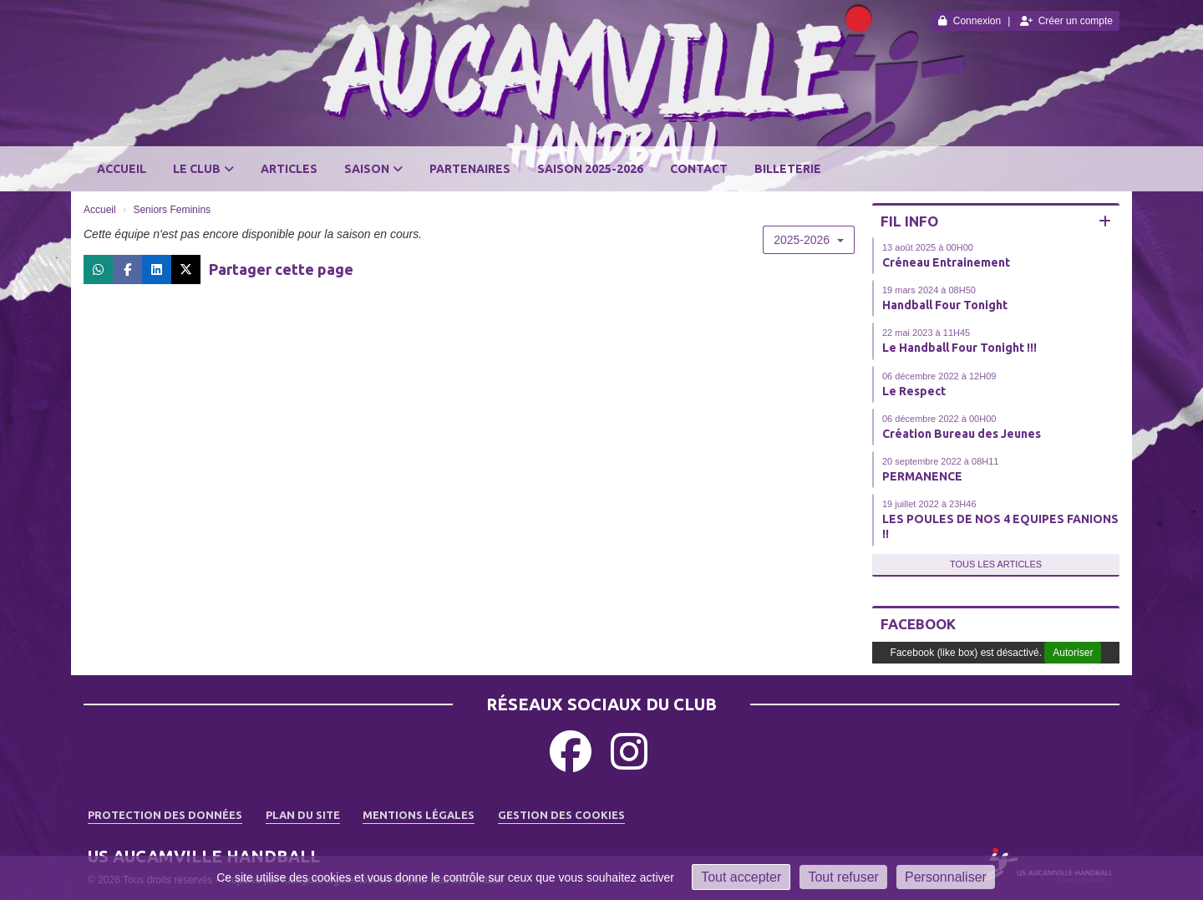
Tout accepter (741, 877)
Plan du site (303, 815)
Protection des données (165, 815)
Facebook (918, 624)
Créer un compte (1066, 21)
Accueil (121, 168)
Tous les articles (996, 564)
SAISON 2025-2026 (590, 168)
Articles (289, 168)
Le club (203, 168)
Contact (699, 168)
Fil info (909, 221)
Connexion (969, 21)
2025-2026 (809, 240)
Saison (373, 168)
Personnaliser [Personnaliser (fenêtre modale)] (946, 877)
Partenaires (469, 168)
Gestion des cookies (561, 815)
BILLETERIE (787, 168)
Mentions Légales (419, 815)
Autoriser (1073, 652)
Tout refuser (843, 877)
